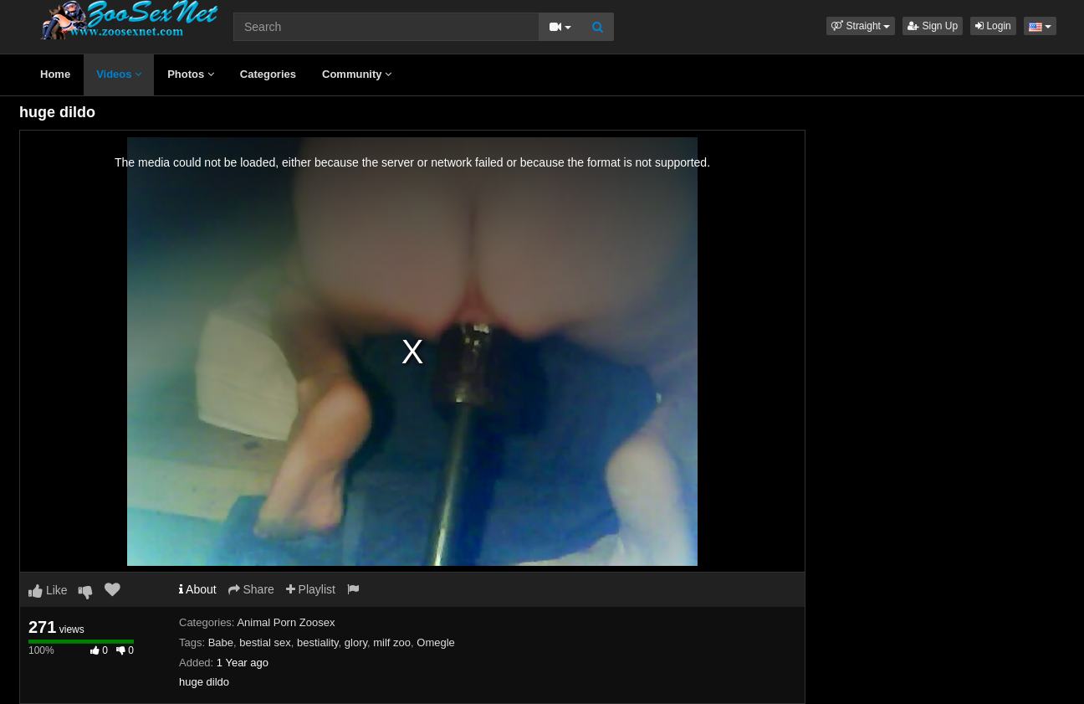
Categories (268, 74)
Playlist (310, 589)
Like (48, 590)
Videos (118, 74)
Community (356, 74)
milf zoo (392, 642)
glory (356, 642)
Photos (190, 74)
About (198, 589)
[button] (860, 26)
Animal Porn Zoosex (286, 622)
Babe (220, 642)
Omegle (436, 642)
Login (993, 26)
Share (251, 589)
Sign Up (933, 26)
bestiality (318, 642)
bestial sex (264, 642)
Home (55, 74)
